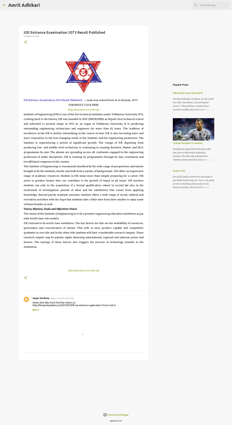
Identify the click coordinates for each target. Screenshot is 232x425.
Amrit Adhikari (24, 5)
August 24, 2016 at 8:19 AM (62, 298)
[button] (25, 42)
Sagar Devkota (41, 298)
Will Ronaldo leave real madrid (188, 93)
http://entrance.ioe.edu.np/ (83, 109)
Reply (36, 310)
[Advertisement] (83, 385)
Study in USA (179, 171)
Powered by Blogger (116, 414)
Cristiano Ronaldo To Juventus (188, 143)
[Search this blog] (214, 5)
